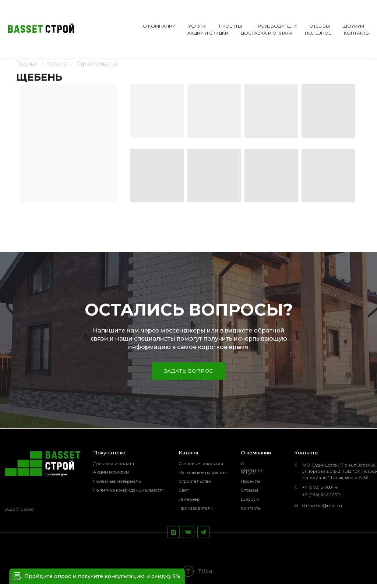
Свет (184, 490)
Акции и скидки (111, 472)
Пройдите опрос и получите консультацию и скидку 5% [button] (102, 576)
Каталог (57, 63)
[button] (17, 576)
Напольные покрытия (203, 472)
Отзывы (249, 490)
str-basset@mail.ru (322, 505)
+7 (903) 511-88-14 (320, 487)
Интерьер (189, 499)
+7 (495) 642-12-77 (321, 494)
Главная (27, 63)
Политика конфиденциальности (129, 490)
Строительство (97, 63)
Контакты (251, 508)
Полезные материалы (117, 481)
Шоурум (250, 499)
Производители (196, 508)
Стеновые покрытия (201, 463)
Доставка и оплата (113, 463)
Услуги (248, 472)
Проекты (250, 481)
